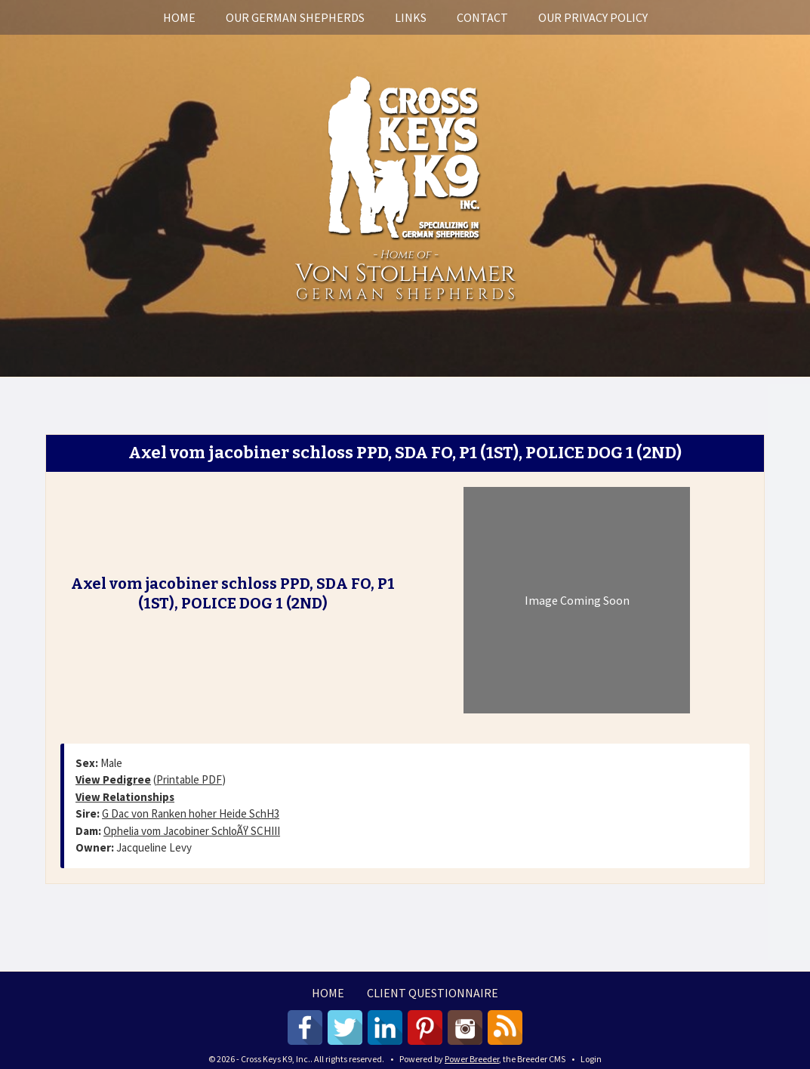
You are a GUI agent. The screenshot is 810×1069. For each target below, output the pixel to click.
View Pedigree (113, 779)
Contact (482, 17)
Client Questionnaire (432, 992)
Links (411, 17)
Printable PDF (189, 779)
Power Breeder (472, 1058)
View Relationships (124, 797)
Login (591, 1058)
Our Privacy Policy (593, 17)
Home (179, 17)
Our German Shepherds (295, 17)
